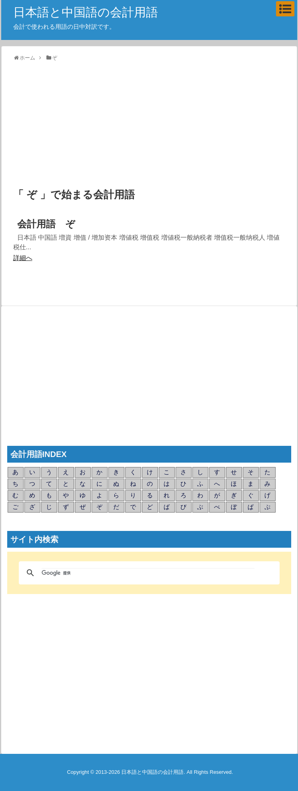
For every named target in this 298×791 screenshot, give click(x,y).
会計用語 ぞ (46, 224)
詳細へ (22, 257)
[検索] (148, 573)
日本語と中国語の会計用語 (85, 12)
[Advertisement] (149, 125)
